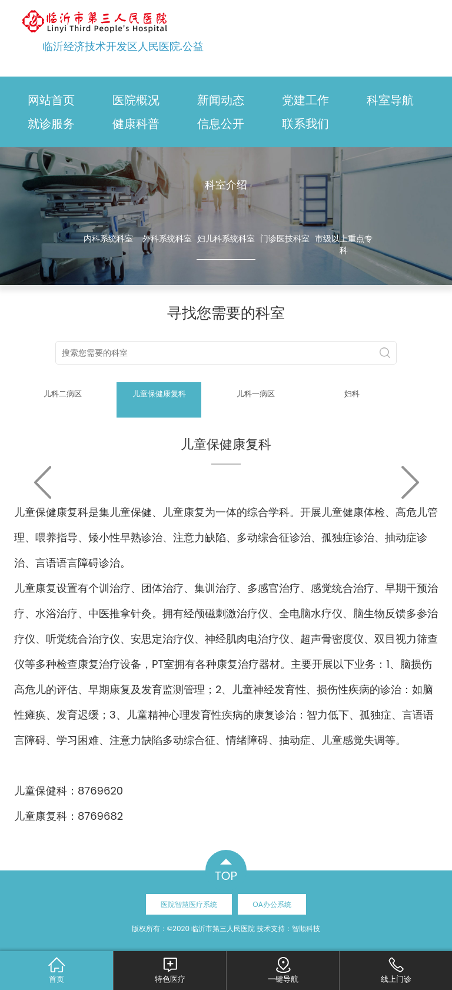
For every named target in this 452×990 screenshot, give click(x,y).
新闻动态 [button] (220, 100)
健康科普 (135, 123)
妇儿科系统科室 (226, 238)
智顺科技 (306, 928)
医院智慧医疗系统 (189, 904)
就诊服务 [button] (51, 123)
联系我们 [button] (305, 123)
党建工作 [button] (305, 100)
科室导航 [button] (390, 100)
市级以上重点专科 (344, 244)
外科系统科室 (167, 238)
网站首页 (51, 100)
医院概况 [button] (135, 100)
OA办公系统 (271, 904)
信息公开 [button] (220, 123)
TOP (226, 876)
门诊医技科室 (285, 238)
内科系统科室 (108, 238)
